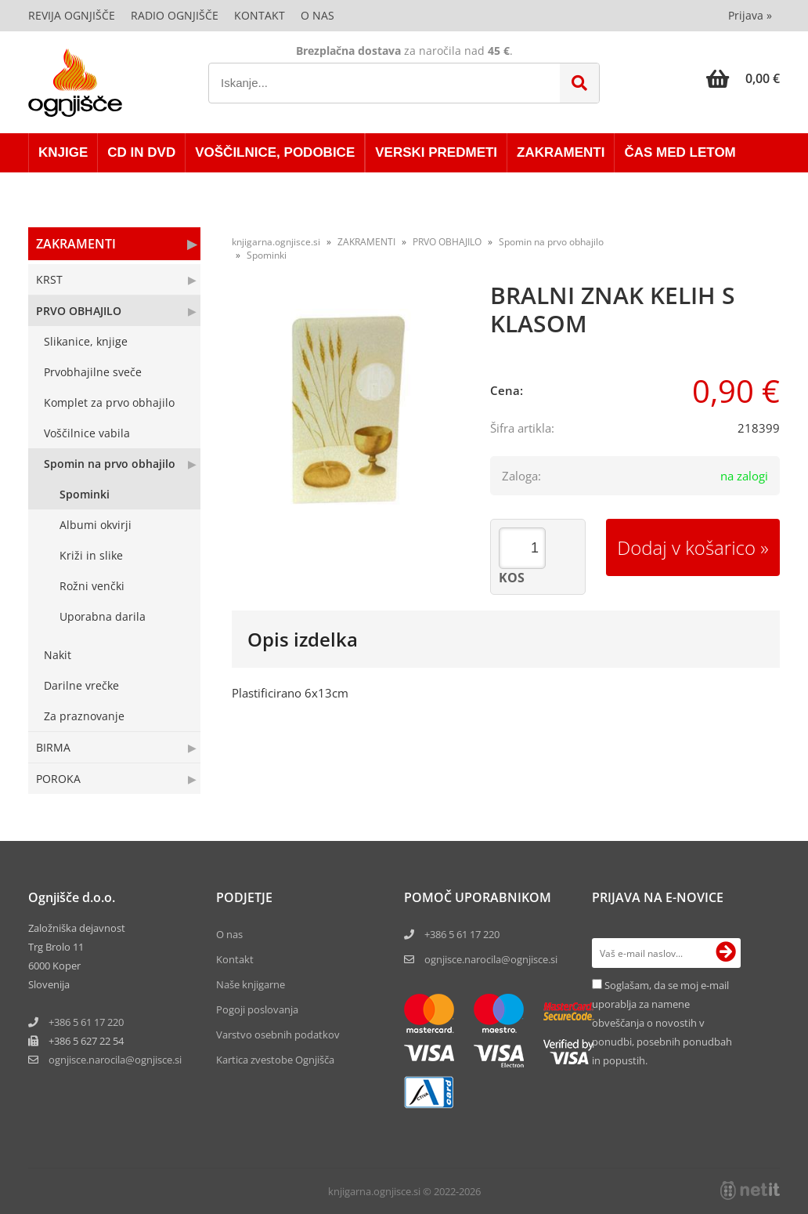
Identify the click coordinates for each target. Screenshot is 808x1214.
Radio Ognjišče (174, 15)
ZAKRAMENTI (560, 152)
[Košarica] (743, 78)
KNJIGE (63, 152)
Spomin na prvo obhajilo (109, 463)
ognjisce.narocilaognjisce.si (115, 1060)
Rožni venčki (92, 585)
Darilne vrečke (81, 685)
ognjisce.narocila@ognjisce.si (490, 959)
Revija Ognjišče (71, 15)
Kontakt (259, 15)
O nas (317, 15)
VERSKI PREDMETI (436, 152)
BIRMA (53, 747)
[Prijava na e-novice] (726, 953)
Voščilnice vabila (87, 433)
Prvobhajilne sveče (93, 371)
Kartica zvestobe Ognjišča (275, 1060)
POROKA (58, 778)
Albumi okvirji (96, 524)
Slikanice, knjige (86, 341)
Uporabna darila (103, 616)
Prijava (750, 15)
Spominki (85, 494)
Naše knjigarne (250, 984)
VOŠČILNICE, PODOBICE (275, 152)
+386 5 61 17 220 (86, 1022)
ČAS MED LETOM (679, 152)
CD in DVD (141, 152)
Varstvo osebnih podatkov (278, 1034)
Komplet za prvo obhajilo (109, 402)
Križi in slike (91, 555)
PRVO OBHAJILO (78, 310)
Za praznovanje (84, 715)
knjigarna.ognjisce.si (276, 241)
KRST (49, 279)
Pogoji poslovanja (257, 1009)
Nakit (57, 654)
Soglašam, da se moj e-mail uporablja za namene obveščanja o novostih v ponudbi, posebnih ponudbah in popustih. (662, 1022)
